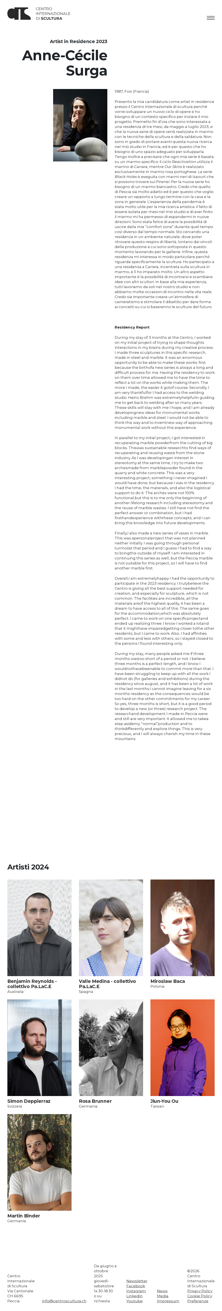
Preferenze (197, 1301)
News (162, 1291)
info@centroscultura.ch (64, 1301)
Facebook (135, 1286)
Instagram (136, 1291)
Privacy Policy (199, 1291)
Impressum (168, 1301)
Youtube (134, 1301)
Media (162, 1296)
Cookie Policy (199, 1296)
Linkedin (134, 1296)
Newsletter (136, 1281)
